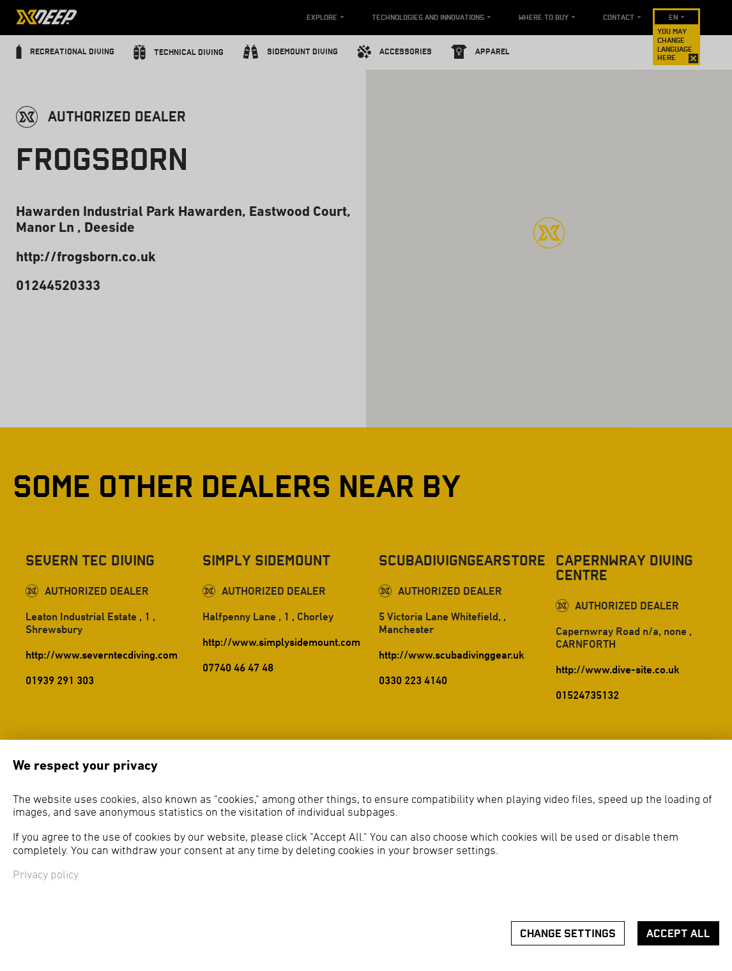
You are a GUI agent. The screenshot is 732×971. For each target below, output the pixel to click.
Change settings (568, 933)
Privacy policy (46, 875)
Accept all (678, 933)
